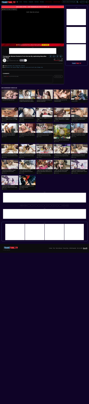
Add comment (58, 76)
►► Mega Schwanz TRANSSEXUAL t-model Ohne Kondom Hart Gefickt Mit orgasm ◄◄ (27, 135)
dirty (42, 67)
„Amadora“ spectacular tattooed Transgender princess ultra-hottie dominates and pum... (44, 155)
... (60, 205)
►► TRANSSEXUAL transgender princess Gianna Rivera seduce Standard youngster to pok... (9, 135)
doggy (17, 67)
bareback (8, 67)
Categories (31, 1)
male (27, 67)
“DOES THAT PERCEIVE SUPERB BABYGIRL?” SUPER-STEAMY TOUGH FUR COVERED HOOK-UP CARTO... (79, 171)
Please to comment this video (11, 76)
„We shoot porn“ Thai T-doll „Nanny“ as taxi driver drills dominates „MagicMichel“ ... (44, 135)
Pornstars (42, 1)
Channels (37, 1)
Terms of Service (59, 248)
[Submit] (77, 2)
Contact (50, 248)
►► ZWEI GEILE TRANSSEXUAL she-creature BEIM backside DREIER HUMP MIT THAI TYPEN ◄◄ (79, 119)
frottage (38, 67)
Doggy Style (17, 65)
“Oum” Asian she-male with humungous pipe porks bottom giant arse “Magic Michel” (26, 171)
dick (11, 67)
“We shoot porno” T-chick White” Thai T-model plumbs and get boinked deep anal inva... (62, 155)
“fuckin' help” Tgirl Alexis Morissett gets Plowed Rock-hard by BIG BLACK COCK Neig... (61, 171)
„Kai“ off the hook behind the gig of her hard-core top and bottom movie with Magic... (10, 155)
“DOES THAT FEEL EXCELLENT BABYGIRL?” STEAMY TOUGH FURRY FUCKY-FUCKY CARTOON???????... (9, 187)
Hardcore (23, 65)
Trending (25, 1)
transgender (22, 67)
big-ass (14, 67)
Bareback (10, 65)
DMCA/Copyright (72, 248)
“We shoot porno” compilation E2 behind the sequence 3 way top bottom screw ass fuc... (78, 155)
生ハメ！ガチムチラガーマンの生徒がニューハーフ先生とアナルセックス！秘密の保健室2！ (9, 119)
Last (64, 205)
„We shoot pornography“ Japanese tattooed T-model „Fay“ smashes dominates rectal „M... (79, 135)
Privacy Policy (65, 248)
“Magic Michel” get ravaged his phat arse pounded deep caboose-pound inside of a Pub (44, 171)
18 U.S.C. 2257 (79, 248)
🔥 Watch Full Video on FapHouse (9, 9)
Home (20, 1)
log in (8, 76)
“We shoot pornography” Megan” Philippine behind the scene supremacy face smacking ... (9, 171)
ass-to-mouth (31, 67)
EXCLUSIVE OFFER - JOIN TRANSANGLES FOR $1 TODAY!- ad (32, 6)
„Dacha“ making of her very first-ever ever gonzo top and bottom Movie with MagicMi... (27, 155)
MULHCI (9, 59)
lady (35, 67)
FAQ (54, 248)
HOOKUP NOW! (56, 1)
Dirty (14, 65)
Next (67, 205)
